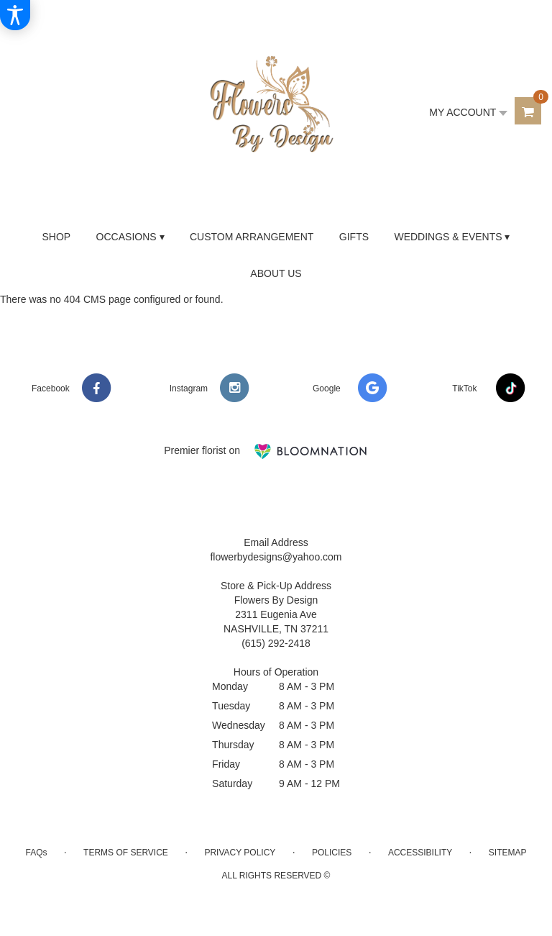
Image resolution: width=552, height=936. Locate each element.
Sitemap (508, 853)
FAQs (36, 853)
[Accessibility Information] (15, 15)
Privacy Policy (239, 853)
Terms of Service (125, 853)
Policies (331, 853)
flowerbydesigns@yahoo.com (275, 557)
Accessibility (420, 853)
